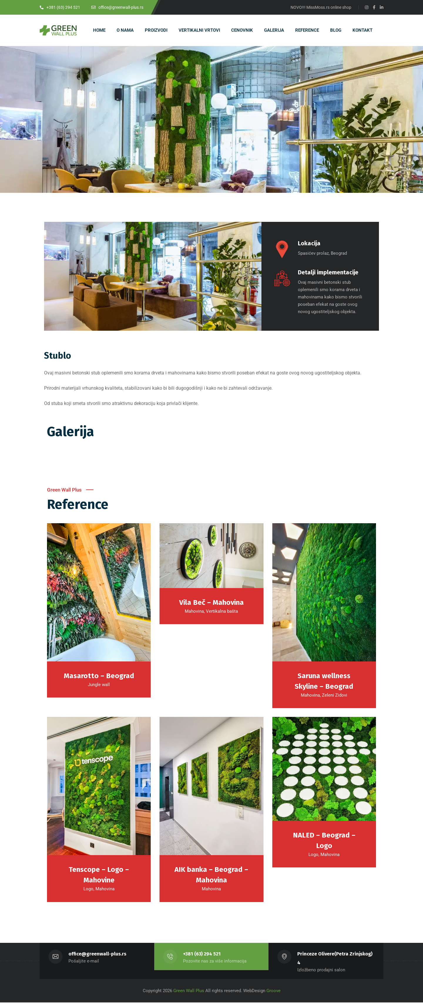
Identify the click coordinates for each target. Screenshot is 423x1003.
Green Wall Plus (188, 991)
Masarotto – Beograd (99, 676)
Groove (273, 991)
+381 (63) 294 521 (202, 954)
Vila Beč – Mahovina (211, 603)
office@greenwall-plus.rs (97, 954)
